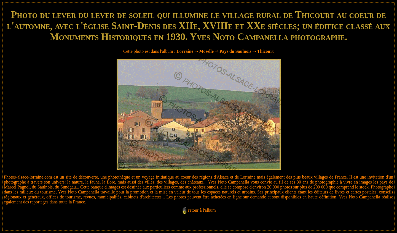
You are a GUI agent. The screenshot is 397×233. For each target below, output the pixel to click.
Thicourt (265, 51)
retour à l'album (202, 210)
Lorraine (184, 51)
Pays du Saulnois (235, 51)
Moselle (206, 51)
